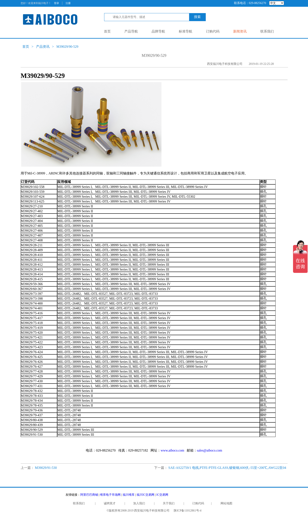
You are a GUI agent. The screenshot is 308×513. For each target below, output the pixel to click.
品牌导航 (158, 31)
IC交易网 (162, 494)
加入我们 (139, 503)
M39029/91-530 (46, 467)
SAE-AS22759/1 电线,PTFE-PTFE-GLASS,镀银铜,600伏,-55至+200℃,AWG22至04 (227, 467)
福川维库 (128, 494)
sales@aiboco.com (209, 450)
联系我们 (267, 31)
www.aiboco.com (172, 450)
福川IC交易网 (145, 494)
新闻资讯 (240, 31)
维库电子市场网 (110, 494)
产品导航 (131, 31)
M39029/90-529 (67, 46)
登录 (56, 3)
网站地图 (226, 503)
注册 (68, 3)
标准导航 (185, 31)
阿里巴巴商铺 (89, 494)
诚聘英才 (110, 503)
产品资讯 (43, 46)
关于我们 (169, 503)
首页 (107, 31)
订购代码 (212, 31)
